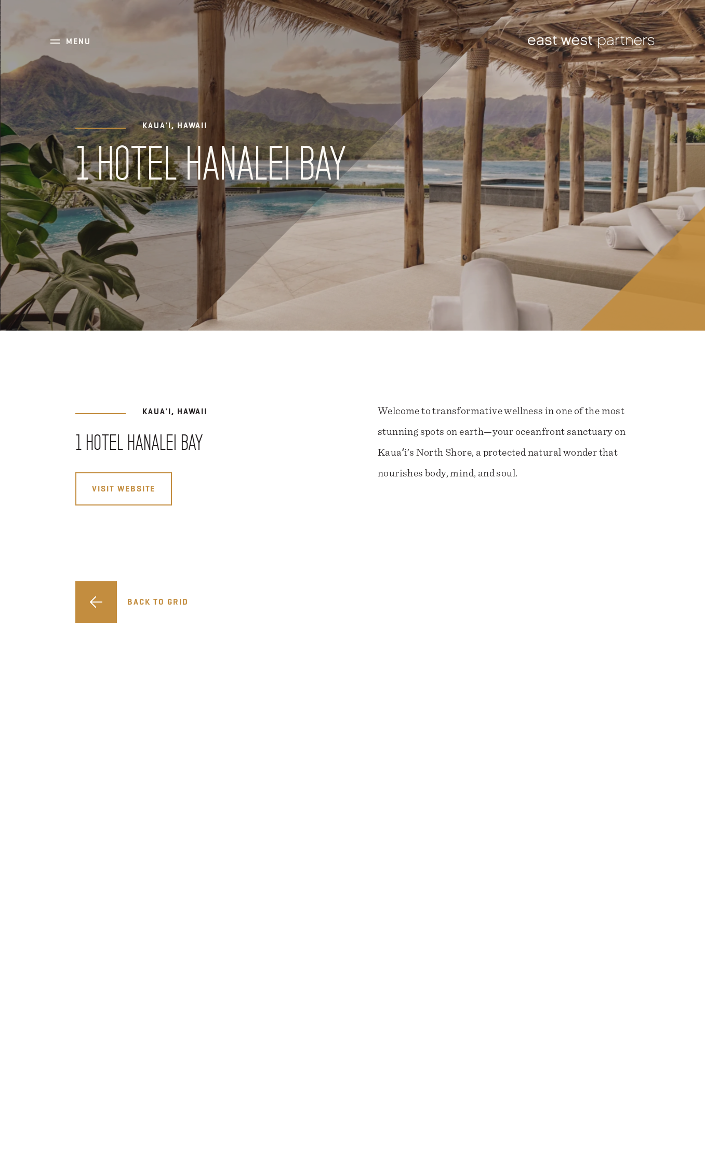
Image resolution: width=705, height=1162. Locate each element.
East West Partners (591, 42)
